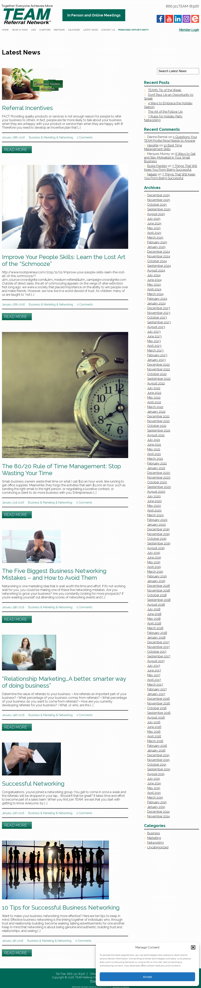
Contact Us (108, 30)
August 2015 (156, 774)
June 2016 (154, 727)
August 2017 (156, 661)
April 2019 (154, 567)
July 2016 (153, 722)
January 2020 (156, 524)
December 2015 (158, 755)
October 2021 (156, 426)
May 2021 (153, 449)
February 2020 (157, 520)
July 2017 (153, 666)
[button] (193, 947)
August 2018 (156, 604)
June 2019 (154, 557)
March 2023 (155, 350)
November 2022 (158, 369)
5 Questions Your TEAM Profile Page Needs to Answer (170, 139)
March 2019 (155, 572)
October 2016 (157, 708)
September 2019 (158, 543)
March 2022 (155, 407)
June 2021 (154, 444)
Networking (66, 137)
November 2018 (158, 590)
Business (34, 137)
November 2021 (158, 421)
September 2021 (158, 430)
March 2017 (155, 684)
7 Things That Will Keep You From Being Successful (170, 168)
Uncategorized (157, 847)
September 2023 (159, 322)
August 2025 (156, 214)
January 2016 (156, 750)
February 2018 (157, 633)
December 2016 (158, 699)
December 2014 (158, 811)
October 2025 (157, 204)
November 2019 (158, 534)
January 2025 (156, 247)
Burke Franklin (157, 166)
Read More (15, 149)
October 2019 (156, 539)
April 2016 (154, 736)
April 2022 (154, 402)
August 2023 (156, 327)
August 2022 (156, 383)
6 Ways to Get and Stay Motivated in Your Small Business (170, 157)
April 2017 (154, 680)
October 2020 (157, 482)
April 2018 (154, 623)
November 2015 (158, 760)
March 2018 (155, 628)
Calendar (74, 30)
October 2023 (157, 317)
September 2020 (159, 487)
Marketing (50, 137)
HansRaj (152, 145)
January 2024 (156, 303)
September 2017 (158, 656)
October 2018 (157, 595)
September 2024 (159, 266)
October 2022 (157, 374)
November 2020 (158, 477)
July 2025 (154, 219)
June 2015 (154, 783)
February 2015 (157, 802)
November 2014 (158, 816)
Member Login (189, 30)
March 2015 (155, 797)
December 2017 (158, 642)
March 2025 (155, 237)
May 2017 (153, 675)
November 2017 (158, 647)
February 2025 (157, 242)
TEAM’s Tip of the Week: (165, 90)
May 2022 (154, 397)
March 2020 (155, 515)
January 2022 (156, 412)
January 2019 (156, 581)
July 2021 (153, 440)
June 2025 (154, 223)
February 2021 (157, 463)
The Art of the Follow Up (165, 112)
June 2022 (154, 393)
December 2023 (158, 308)
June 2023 (154, 336)
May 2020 (154, 506)
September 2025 (159, 209)
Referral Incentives (27, 108)
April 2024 (154, 289)
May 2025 (154, 228)
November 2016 (158, 703)
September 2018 (159, 600)
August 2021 (155, 435)
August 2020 (156, 492)
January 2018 (156, 637)
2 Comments (84, 137)
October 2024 (157, 261)
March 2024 (155, 294)
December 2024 (158, 252)
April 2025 (154, 233)
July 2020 (154, 496)
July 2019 (153, 553)
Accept (147, 976)
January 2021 (156, 468)
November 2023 (158, 313)
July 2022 (153, 388)
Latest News (90, 30)
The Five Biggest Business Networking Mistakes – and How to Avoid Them (54, 574)
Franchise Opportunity (133, 30)
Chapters (44, 30)
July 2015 (153, 779)
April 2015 (154, 793)
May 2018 (154, 619)
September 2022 (159, 379)
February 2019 (157, 576)
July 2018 (153, 609)
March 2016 (155, 741)
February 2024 (157, 299)
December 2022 (158, 364)
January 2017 (156, 694)
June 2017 (154, 670)
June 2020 (154, 501)
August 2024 (156, 270)
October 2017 (156, 652)
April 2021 (154, 454)
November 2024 (158, 256)
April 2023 (154, 346)
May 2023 (154, 341)
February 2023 (157, 355)
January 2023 (156, 360)
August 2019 (156, 548)
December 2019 (158, 529)
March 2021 (155, 459)
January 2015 (156, 807)
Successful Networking (33, 783)
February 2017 (157, 689)
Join (33, 30)
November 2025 (158, 200)
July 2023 (154, 332)
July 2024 (154, 275)
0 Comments (85, 304)
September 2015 (158, 769)
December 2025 (158, 195)
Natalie (152, 174)
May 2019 (153, 562)
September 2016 (159, 713)
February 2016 (157, 746)
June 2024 (154, 280)
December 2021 (158, 416)
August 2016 (156, 717)
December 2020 (158, 473)
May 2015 (153, 788)
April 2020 (154, 510)
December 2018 (158, 586)
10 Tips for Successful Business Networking (61, 907)
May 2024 (154, 284)
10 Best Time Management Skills (163, 147)
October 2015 (156, 764)
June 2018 (154, 614)
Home (5, 30)
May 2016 (154, 732)
